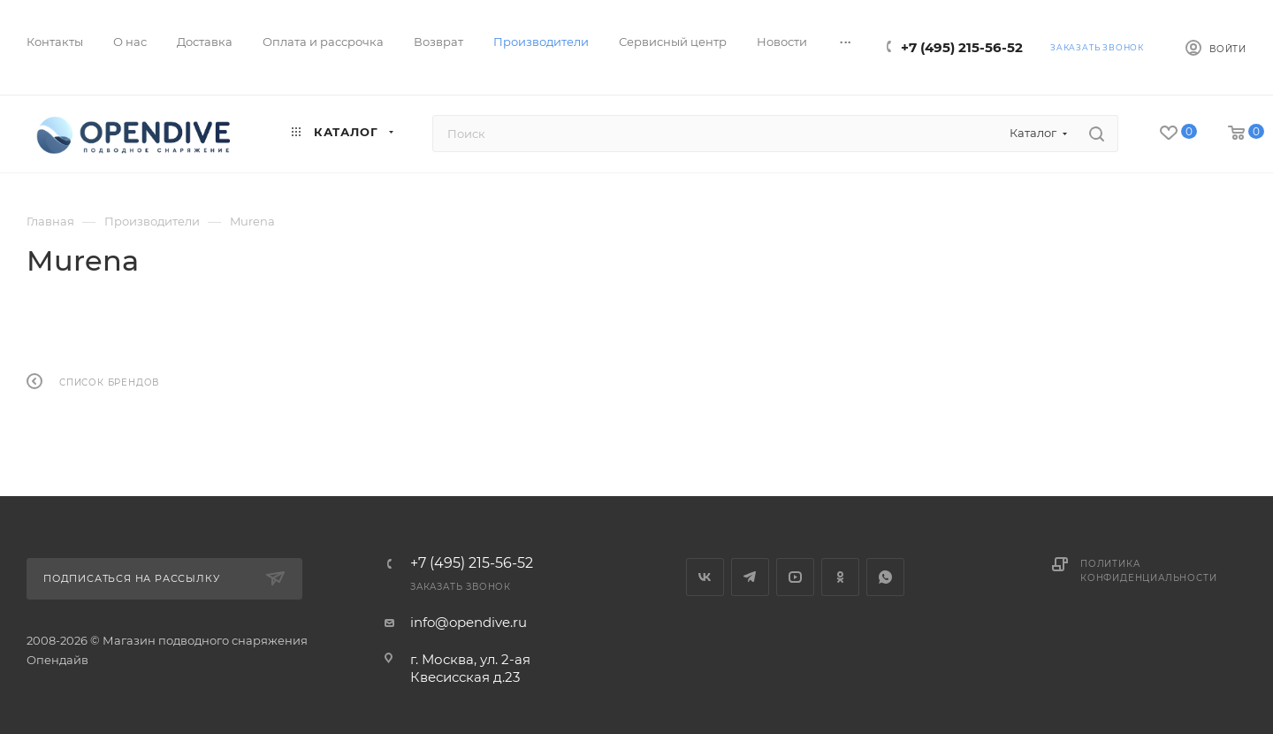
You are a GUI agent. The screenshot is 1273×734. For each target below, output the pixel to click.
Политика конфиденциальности (1148, 571)
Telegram (750, 577)
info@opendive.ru (468, 622)
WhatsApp (885, 577)
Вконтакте (705, 577)
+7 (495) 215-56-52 (962, 47)
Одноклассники (840, 577)
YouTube (795, 577)
